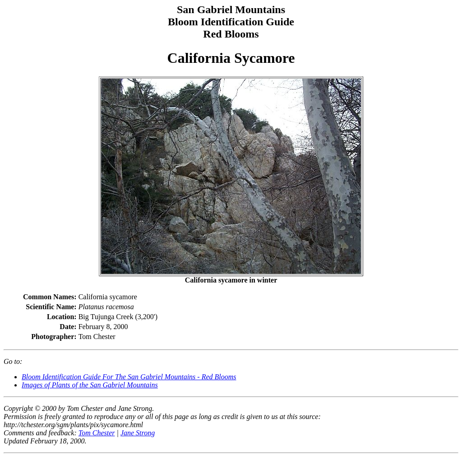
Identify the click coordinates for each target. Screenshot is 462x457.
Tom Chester (97, 433)
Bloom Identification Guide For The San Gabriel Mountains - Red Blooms (129, 377)
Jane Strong (137, 433)
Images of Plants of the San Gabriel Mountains (90, 385)
